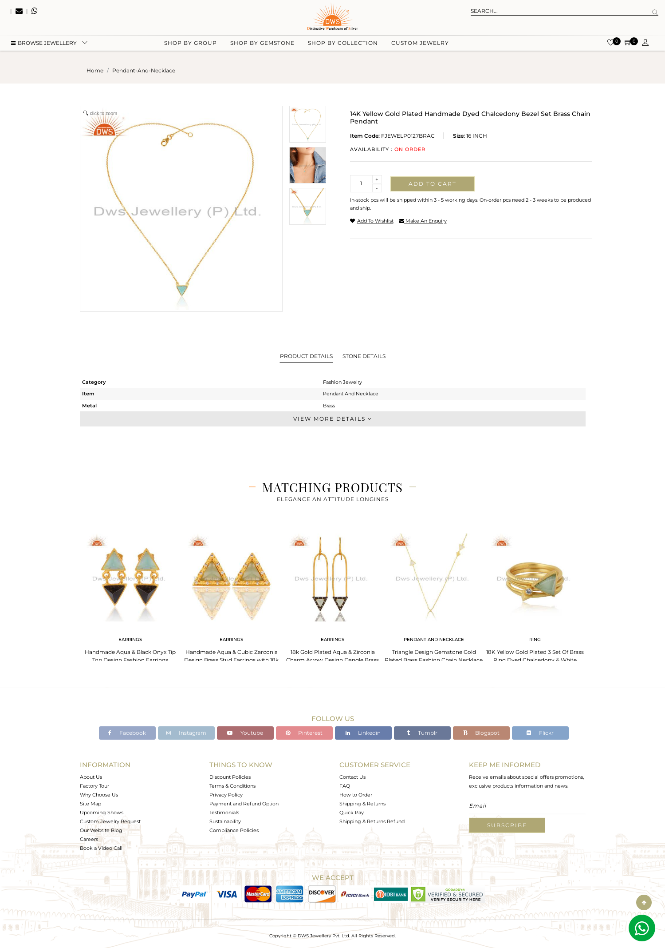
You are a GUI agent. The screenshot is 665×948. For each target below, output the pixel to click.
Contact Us (352, 777)
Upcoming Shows (101, 812)
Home (95, 70)
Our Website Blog (101, 830)
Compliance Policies (234, 830)
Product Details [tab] (306, 356)
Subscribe (507, 825)
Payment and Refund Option (244, 804)
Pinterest (304, 732)
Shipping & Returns (362, 804)
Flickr (540, 732)
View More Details (332, 418)
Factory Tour (94, 786)
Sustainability (225, 821)
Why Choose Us (99, 795)
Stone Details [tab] (364, 356)
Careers (89, 839)
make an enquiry (423, 221)
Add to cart (432, 183)
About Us (91, 777)
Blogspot (481, 732)
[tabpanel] (130, 595)
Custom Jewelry (420, 44)
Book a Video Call (101, 848)
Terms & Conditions (232, 786)
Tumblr (422, 732)
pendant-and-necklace (143, 70)
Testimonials (224, 812)
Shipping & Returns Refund (372, 821)
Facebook (127, 732)
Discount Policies (230, 777)
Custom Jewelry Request (110, 821)
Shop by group (190, 44)
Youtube (245, 732)
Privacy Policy (226, 795)
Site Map (90, 804)
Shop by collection (343, 44)
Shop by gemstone (262, 44)
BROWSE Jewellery (44, 44)
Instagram (186, 732)
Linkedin (363, 732)
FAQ (344, 786)
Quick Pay (351, 812)
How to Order (355, 795)
